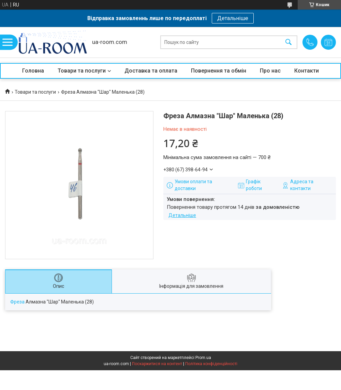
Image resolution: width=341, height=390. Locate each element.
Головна (33, 70)
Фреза (17, 302)
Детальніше (232, 18)
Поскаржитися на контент (157, 363)
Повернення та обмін (218, 70)
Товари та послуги (82, 70)
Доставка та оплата (150, 70)
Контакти (306, 70)
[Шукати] (288, 42)
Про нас (270, 70)
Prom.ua (203, 357)
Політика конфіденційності (211, 363)
